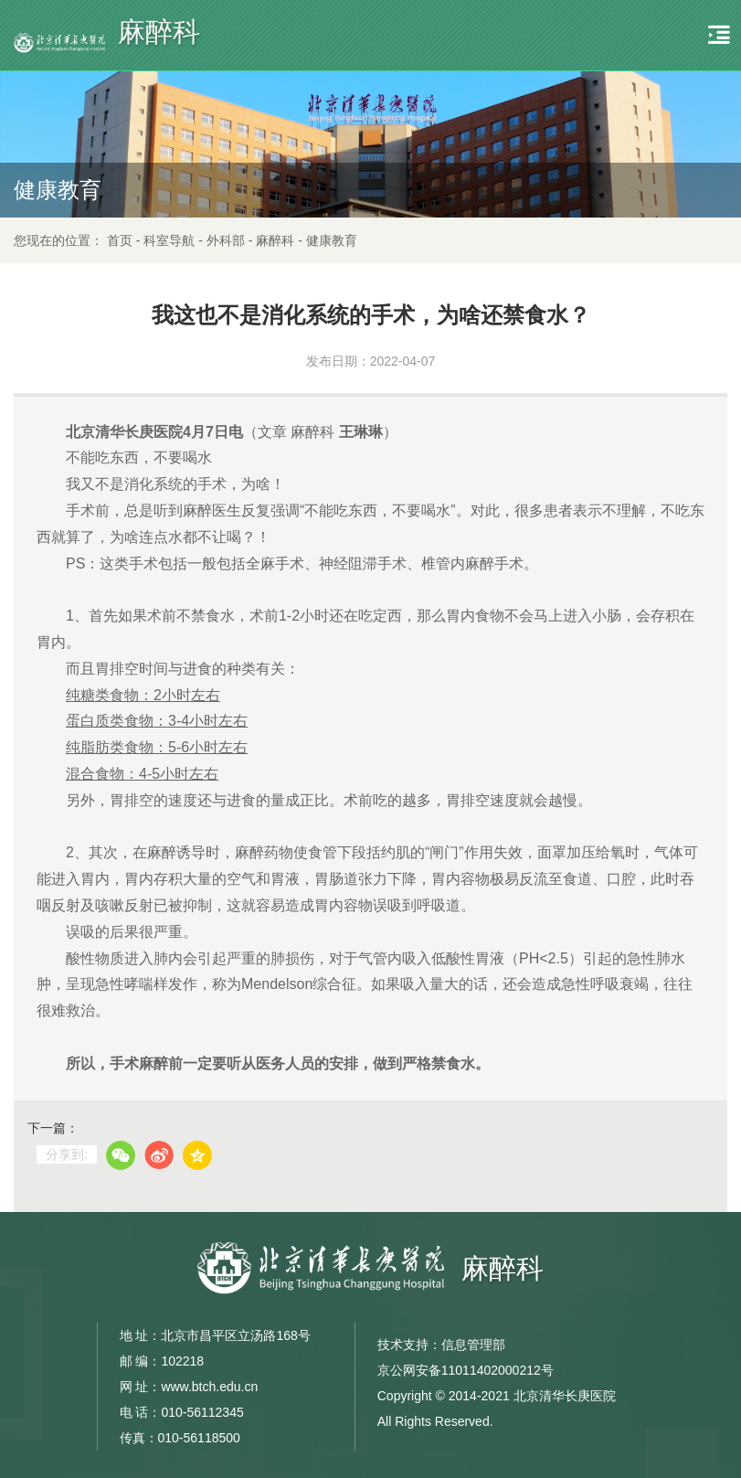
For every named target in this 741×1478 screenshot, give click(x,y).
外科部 (225, 240)
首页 (119, 240)
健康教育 (331, 240)
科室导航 (169, 240)
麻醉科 (275, 240)
